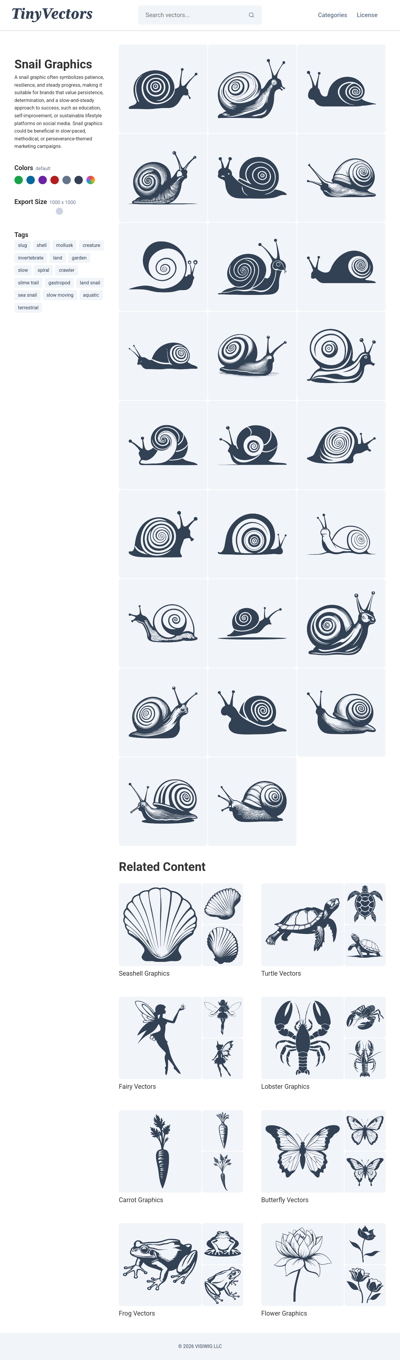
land (57, 258)
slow (23, 270)
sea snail (27, 295)
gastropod (59, 283)
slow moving (60, 295)
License (367, 15)
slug (22, 245)
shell (42, 245)
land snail (90, 283)
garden (79, 258)
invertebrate (31, 258)
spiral (43, 270)
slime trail (28, 283)
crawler (66, 270)
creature (91, 245)
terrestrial (28, 308)
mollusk (64, 245)
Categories (332, 15)
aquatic (91, 295)
